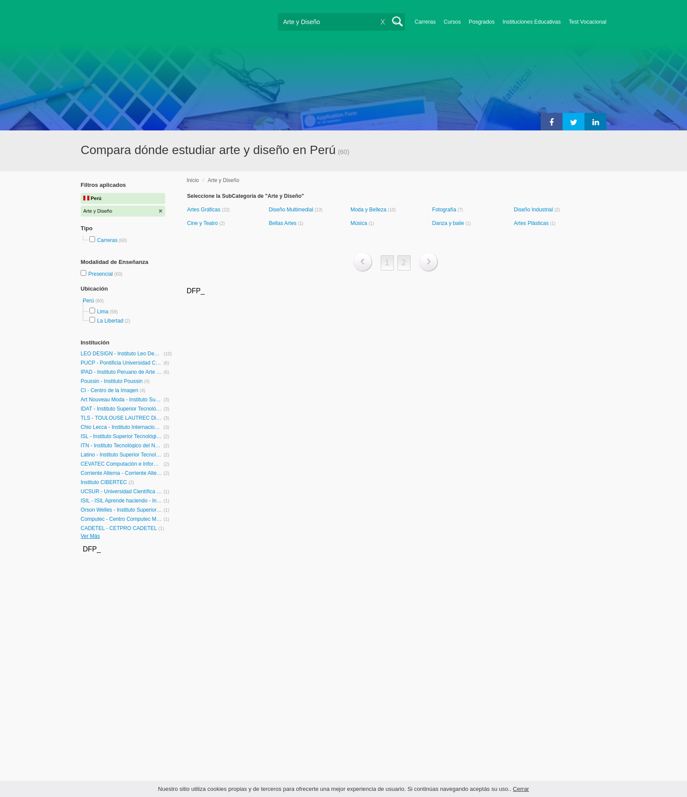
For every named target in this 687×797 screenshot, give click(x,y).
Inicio (193, 180)
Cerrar (521, 789)
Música (359, 223)
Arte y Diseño (223, 180)
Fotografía (444, 210)
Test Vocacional (587, 22)
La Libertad (110, 321)
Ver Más (90, 536)
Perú (89, 301)
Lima (102, 312)
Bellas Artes (283, 223)
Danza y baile (448, 223)
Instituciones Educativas (532, 22)
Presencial (101, 274)
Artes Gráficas (204, 210)
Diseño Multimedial (292, 210)
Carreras (425, 22)
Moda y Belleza (369, 210)
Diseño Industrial (534, 210)
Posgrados (482, 22)
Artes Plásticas (532, 223)
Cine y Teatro (203, 223)
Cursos (451, 22)
